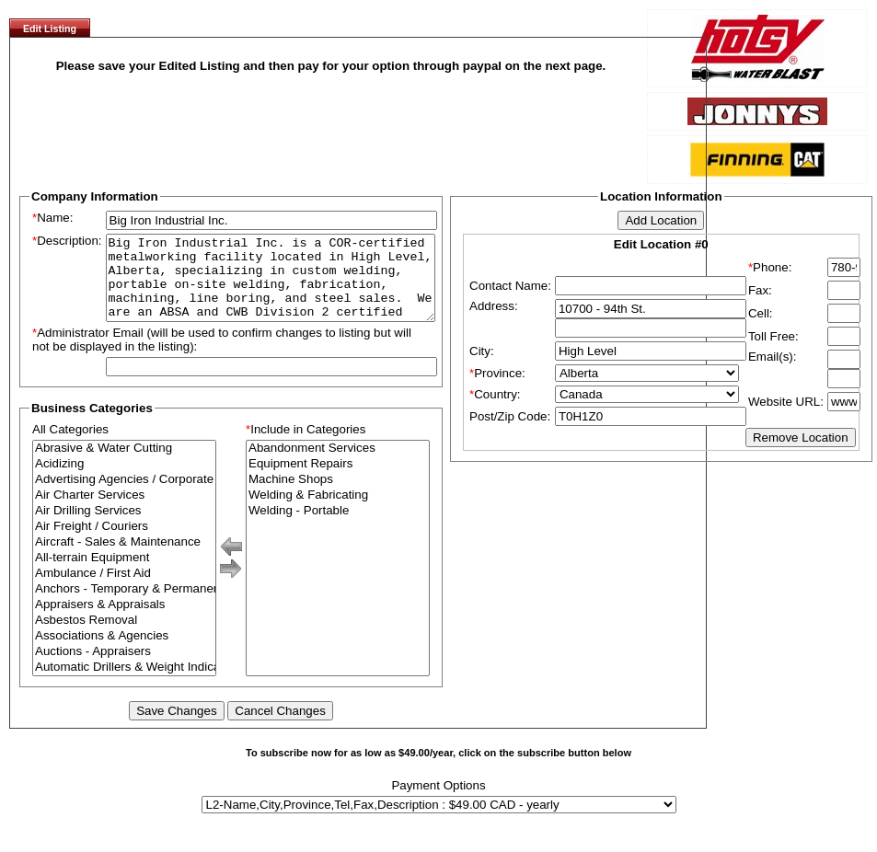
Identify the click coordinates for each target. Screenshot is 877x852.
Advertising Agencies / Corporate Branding (124, 496)
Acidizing (124, 481)
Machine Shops (338, 496)
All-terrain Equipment (124, 574)
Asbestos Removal (124, 637)
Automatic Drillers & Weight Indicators (124, 684)
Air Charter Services (124, 512)
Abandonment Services (338, 465)
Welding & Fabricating (338, 512)
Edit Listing (49, 28)
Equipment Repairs (338, 481)
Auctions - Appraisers (124, 668)
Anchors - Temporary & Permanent (124, 606)
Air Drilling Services (124, 527)
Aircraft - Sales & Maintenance (124, 559)
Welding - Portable (338, 527)
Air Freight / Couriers (124, 543)
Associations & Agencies (124, 653)
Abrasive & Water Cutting (124, 465)
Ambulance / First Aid (124, 590)
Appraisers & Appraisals (124, 621)
